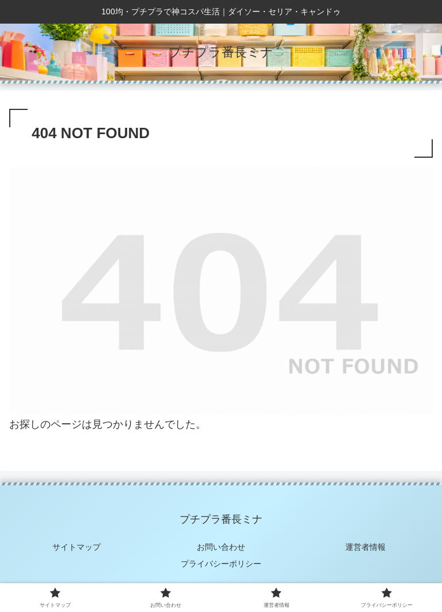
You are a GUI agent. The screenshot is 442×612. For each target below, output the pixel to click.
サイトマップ (76, 547)
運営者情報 (365, 547)
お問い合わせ (221, 547)
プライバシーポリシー (221, 563)
